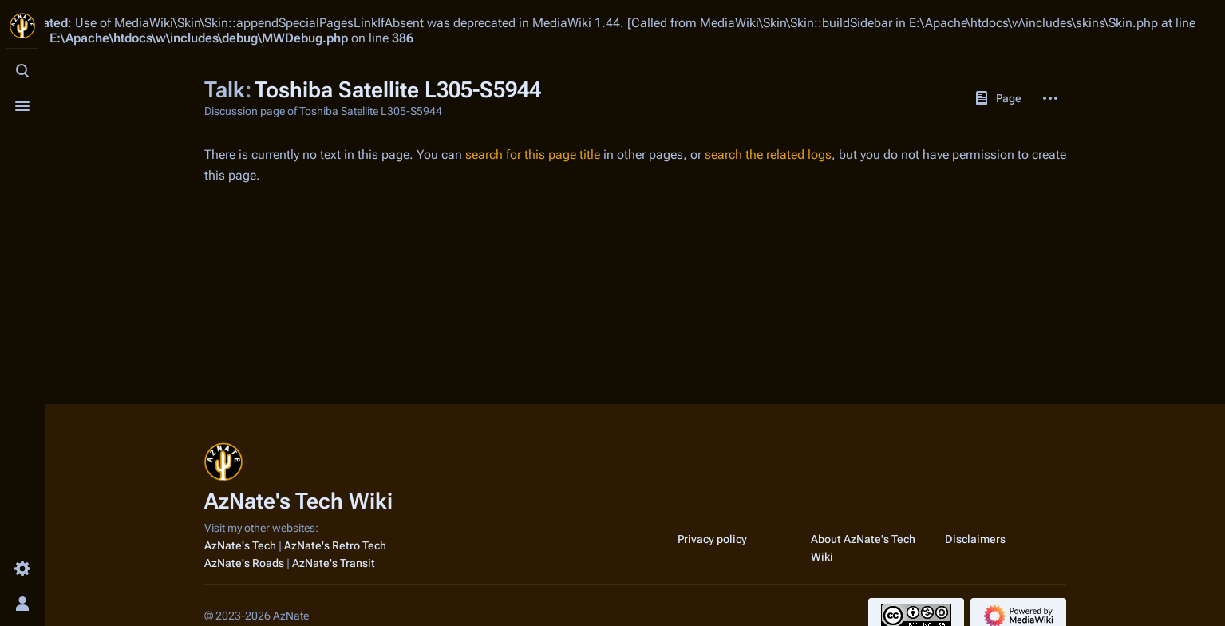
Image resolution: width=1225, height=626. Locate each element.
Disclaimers (975, 539)
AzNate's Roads (244, 563)
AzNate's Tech (240, 545)
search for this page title (532, 154)
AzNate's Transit (333, 563)
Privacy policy (712, 539)
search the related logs (768, 154)
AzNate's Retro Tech (335, 545)
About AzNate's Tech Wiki (863, 548)
